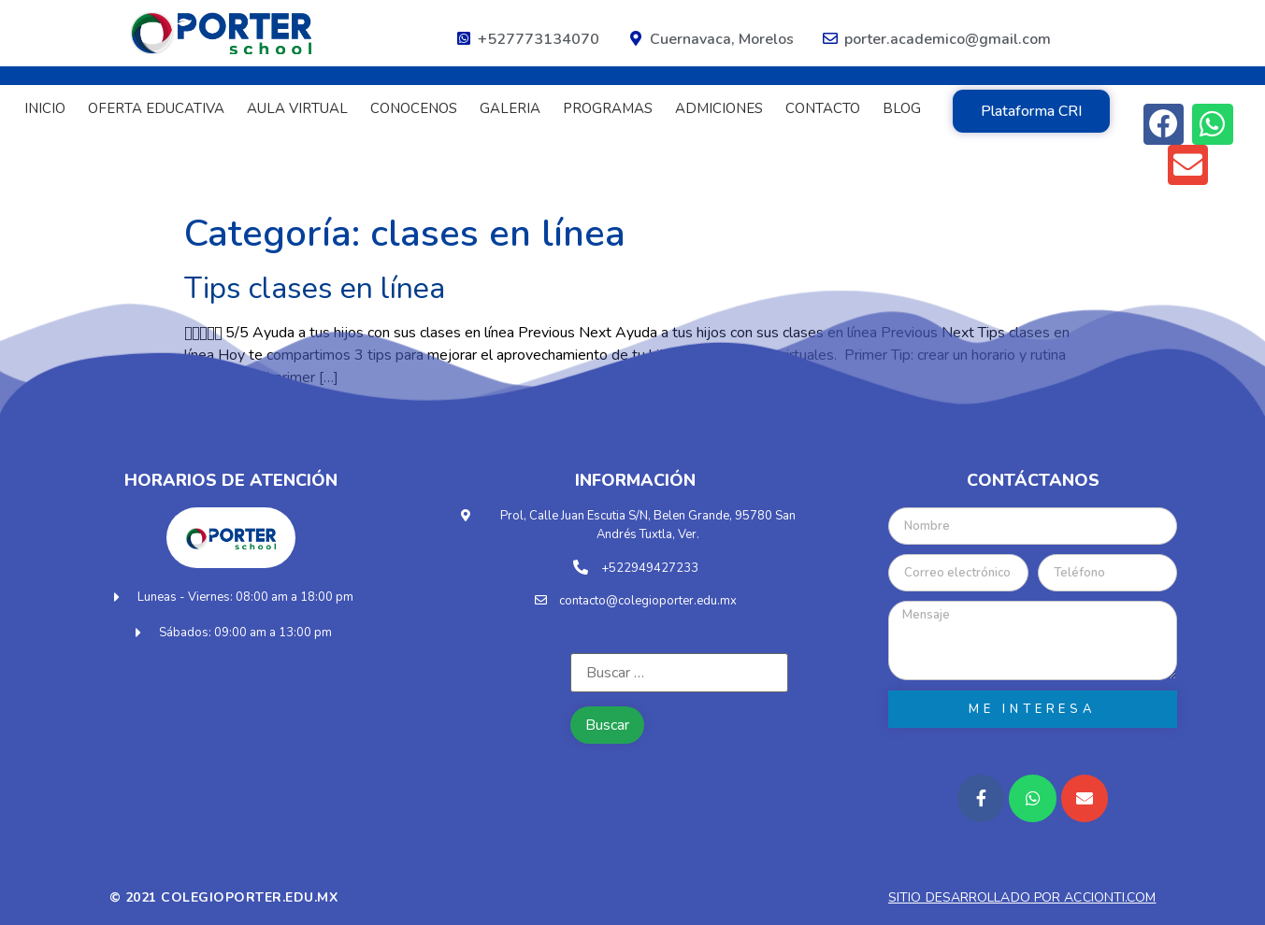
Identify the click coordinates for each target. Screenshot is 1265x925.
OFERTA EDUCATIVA (156, 108)
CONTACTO (822, 108)
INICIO (44, 108)
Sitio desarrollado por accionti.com (1022, 897)
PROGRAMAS (608, 108)
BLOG (902, 108)
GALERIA (510, 108)
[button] (1031, 111)
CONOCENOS (413, 108)
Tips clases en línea (314, 288)
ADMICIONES (719, 108)
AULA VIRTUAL (297, 108)
